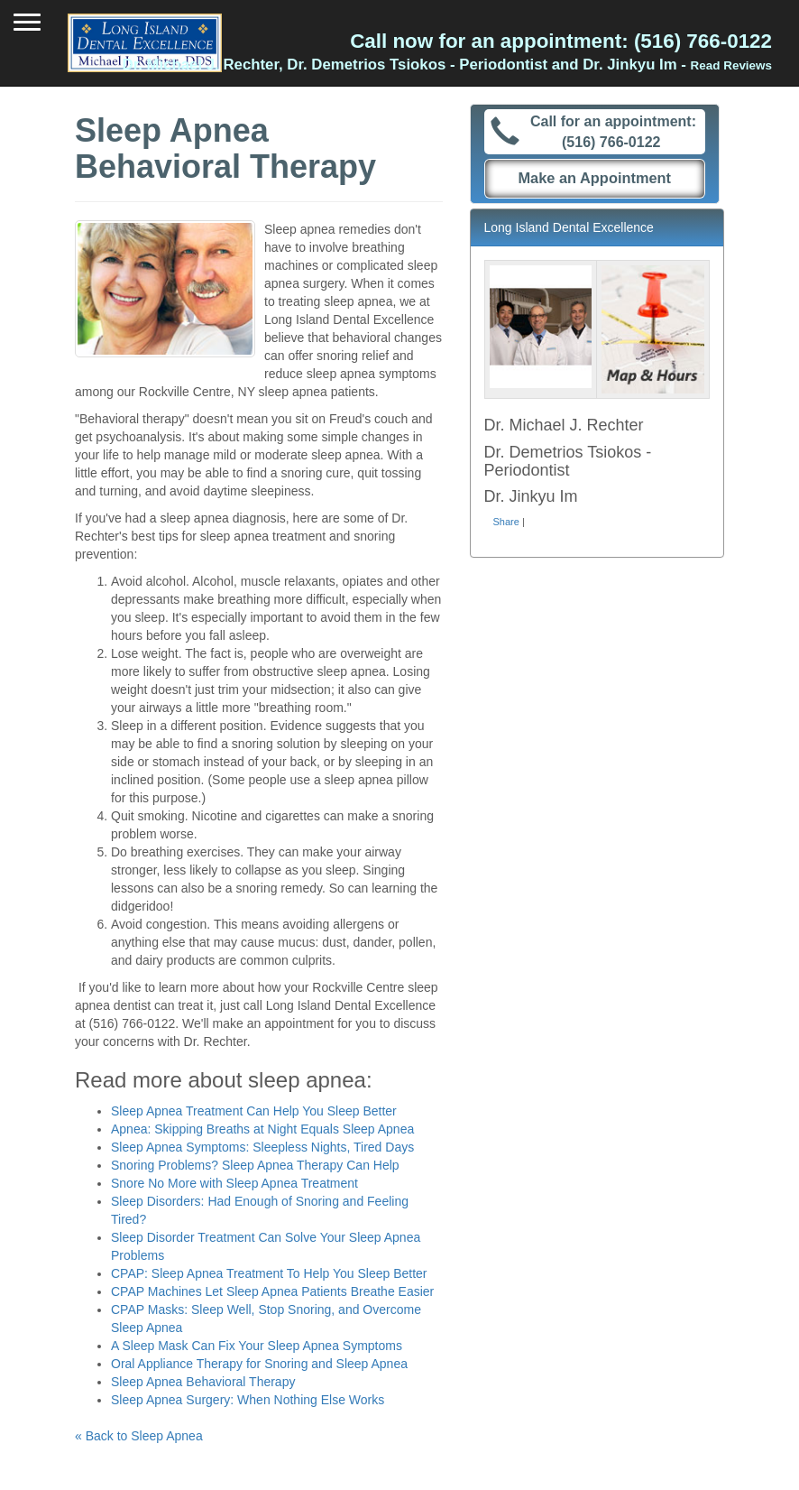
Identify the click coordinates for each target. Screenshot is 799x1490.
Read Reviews (731, 65)
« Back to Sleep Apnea (139, 1436)
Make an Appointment (594, 178)
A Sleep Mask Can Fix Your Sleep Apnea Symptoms (256, 1345)
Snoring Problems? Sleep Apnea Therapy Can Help (255, 1165)
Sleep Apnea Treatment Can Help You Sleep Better (254, 1111)
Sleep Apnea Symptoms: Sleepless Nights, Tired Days (262, 1147)
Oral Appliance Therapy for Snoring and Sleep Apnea (259, 1363)
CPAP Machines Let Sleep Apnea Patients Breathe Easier (272, 1291)
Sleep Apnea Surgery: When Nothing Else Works (247, 1400)
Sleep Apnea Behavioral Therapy (203, 1381)
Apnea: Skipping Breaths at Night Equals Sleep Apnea (262, 1129)
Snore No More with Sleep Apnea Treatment (234, 1183)
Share (506, 521)
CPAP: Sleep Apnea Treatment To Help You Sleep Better (269, 1273)
